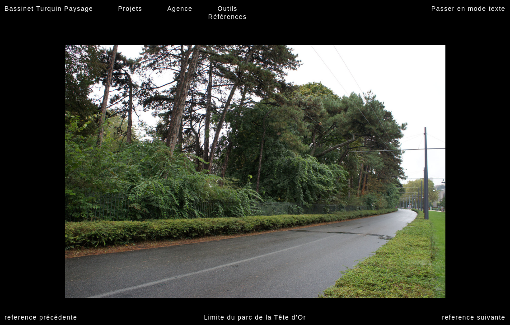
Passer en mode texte (468, 8)
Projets (130, 8)
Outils (227, 8)
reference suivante (473, 317)
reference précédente (41, 317)
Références (227, 16)
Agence (179, 8)
